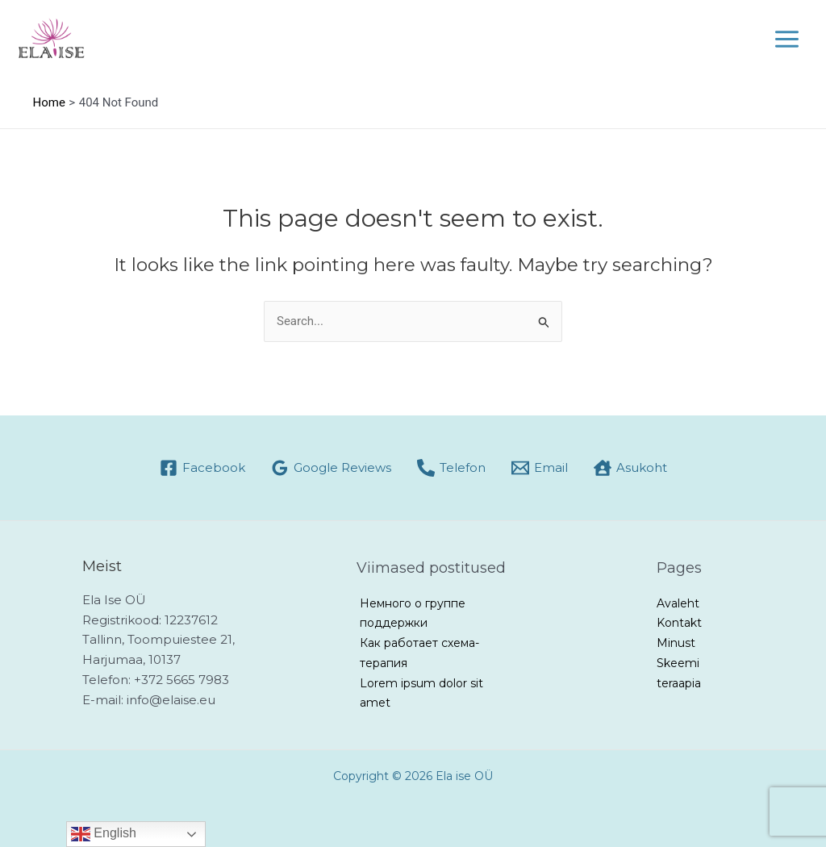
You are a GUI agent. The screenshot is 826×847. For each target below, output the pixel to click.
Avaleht (678, 603)
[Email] (539, 468)
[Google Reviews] (331, 468)
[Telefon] (451, 468)
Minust (676, 643)
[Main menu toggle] (787, 39)
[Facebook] (202, 468)
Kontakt (679, 622)
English (103, 834)
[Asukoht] (630, 468)
